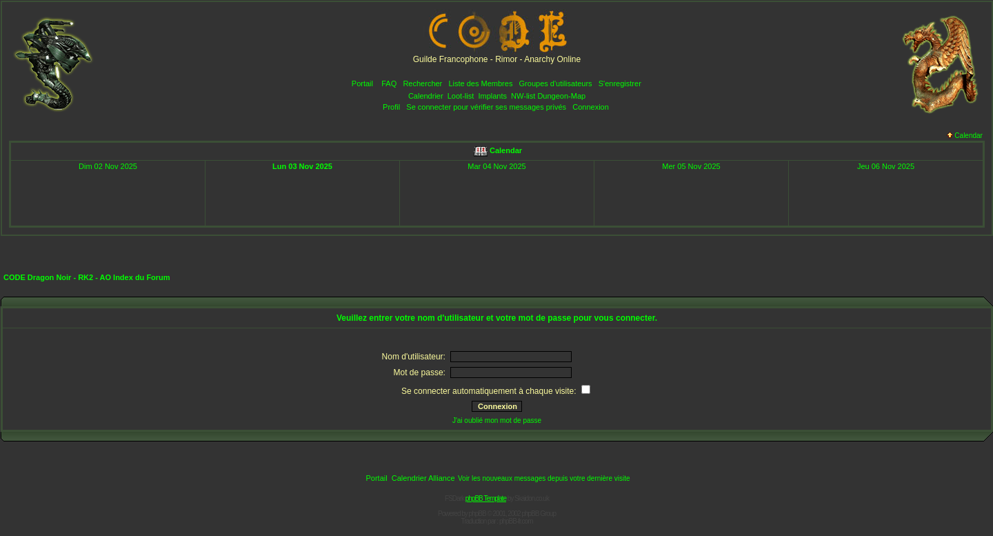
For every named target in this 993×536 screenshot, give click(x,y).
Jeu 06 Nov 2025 (885, 166)
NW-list (523, 96)
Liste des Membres (480, 83)
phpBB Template (485, 498)
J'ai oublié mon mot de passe (496, 420)
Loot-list (461, 96)
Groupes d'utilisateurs (555, 83)
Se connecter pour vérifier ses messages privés (486, 107)
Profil (391, 107)
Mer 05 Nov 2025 (691, 166)
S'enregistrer (620, 83)
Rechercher (422, 83)
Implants (492, 96)
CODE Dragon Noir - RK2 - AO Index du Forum (86, 277)
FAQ (389, 83)
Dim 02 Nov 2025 (108, 166)
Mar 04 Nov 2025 (496, 166)
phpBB (477, 513)
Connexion (590, 107)
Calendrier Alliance (423, 478)
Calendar (965, 135)
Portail (362, 83)
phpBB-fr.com (516, 521)
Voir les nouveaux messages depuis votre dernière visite (544, 478)
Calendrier (425, 96)
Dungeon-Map (561, 96)
